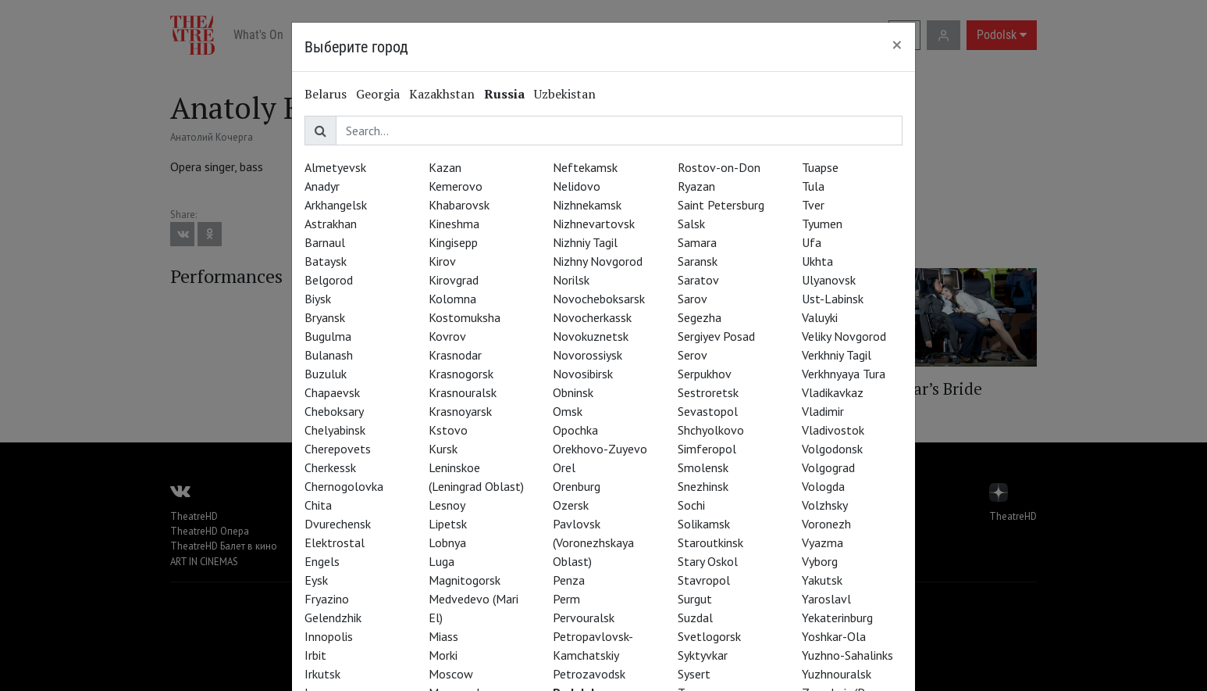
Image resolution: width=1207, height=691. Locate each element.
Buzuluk (325, 373)
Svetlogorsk (709, 636)
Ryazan (696, 186)
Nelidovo (576, 186)
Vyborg (820, 561)
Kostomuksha (464, 317)
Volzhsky (825, 505)
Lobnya (447, 542)
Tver (813, 205)
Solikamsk (704, 524)
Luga (441, 561)
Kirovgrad (454, 280)
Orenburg (576, 486)
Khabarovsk (459, 205)
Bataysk (325, 261)
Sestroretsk (708, 392)
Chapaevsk (332, 392)
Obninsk (573, 392)
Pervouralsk (583, 617)
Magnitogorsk (464, 580)
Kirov (442, 261)
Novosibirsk (583, 373)
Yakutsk (822, 580)
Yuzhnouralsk (836, 674)
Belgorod (328, 280)
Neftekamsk (585, 167)
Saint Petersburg (721, 205)
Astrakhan (330, 223)
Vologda (823, 486)
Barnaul (324, 242)
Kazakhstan (442, 93)
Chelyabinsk (334, 430)
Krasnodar (455, 355)
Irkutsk (322, 674)
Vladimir (823, 411)
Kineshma (454, 223)
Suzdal (695, 617)
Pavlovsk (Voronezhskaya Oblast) (593, 542)
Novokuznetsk (590, 336)
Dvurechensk (337, 524)
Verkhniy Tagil (836, 355)
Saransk (697, 261)
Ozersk (571, 505)
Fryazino (326, 599)
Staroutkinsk (710, 542)
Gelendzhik (332, 617)
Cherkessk (330, 467)
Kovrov (447, 336)
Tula (813, 186)
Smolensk (703, 467)
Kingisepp (453, 242)
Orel (564, 467)
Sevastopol (708, 411)
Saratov (698, 280)
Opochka (575, 430)
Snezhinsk (703, 486)
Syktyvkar (703, 655)
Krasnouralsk (463, 392)
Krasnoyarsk (460, 411)
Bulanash (328, 355)
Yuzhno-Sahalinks (847, 655)
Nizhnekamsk (587, 205)
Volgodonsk (832, 448)
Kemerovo (455, 186)
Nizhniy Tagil (585, 242)
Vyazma (822, 542)
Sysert (694, 674)
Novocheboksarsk (599, 298)
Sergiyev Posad (716, 336)
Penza (569, 580)
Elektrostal (334, 542)
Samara (697, 242)
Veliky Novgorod (844, 336)
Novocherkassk (592, 317)
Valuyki (820, 317)
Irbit (315, 655)
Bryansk (324, 317)
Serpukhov (705, 373)
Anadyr (322, 186)
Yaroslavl (826, 599)
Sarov (692, 298)
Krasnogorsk (461, 373)
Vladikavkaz (832, 392)
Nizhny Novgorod (598, 261)
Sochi (691, 505)
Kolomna (452, 298)
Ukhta (817, 261)
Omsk (567, 411)
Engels (322, 561)
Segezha (699, 317)
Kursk (443, 448)
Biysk (317, 298)
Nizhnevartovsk (594, 223)
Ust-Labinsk (832, 298)
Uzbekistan (565, 93)
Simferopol (707, 448)
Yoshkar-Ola (834, 636)
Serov (692, 355)
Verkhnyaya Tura (843, 373)
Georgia (378, 93)
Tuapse (820, 167)
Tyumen (822, 223)
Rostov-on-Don (719, 167)
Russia (504, 93)
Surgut (695, 599)
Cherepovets (337, 448)
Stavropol (704, 580)
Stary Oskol (708, 561)
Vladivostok (833, 430)
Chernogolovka (343, 486)
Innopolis (328, 636)
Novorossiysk (587, 355)
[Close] (897, 44)
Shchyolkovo (711, 430)
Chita (318, 505)
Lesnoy (447, 505)
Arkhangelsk (335, 205)
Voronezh (826, 524)
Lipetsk (448, 524)
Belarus (325, 93)
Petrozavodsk (589, 674)
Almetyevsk (335, 167)
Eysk (316, 580)
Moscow (451, 674)
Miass (443, 636)
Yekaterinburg (837, 617)
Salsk (691, 223)
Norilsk (571, 280)
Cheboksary (334, 411)
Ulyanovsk (829, 280)
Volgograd (828, 467)
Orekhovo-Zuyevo (600, 448)
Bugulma (327, 336)
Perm (566, 599)
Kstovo (448, 430)
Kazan (445, 167)
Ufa (811, 242)
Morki (443, 655)
